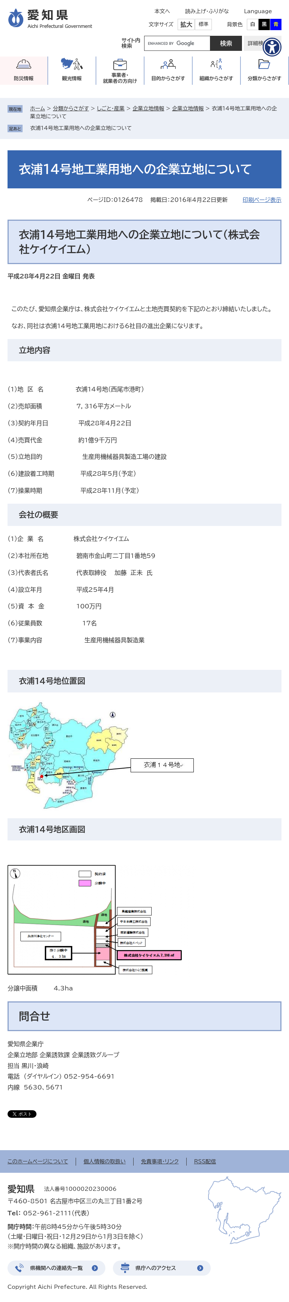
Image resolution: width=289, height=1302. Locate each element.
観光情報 (72, 78)
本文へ (162, 11)
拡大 (186, 24)
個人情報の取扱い (105, 1161)
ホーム (37, 108)
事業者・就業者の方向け (120, 78)
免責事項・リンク (160, 1161)
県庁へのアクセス (155, 1268)
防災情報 (23, 78)
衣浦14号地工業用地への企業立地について (81, 128)
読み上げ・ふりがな (207, 11)
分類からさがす (71, 108)
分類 (264, 78)
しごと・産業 (111, 108)
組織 (216, 78)
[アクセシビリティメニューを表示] (272, 47)
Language (258, 11)
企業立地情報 (148, 108)
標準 (203, 24)
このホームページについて (38, 1161)
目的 (168, 78)
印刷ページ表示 (262, 200)
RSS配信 (205, 1161)
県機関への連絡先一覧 (56, 1268)
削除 (137, 128)
